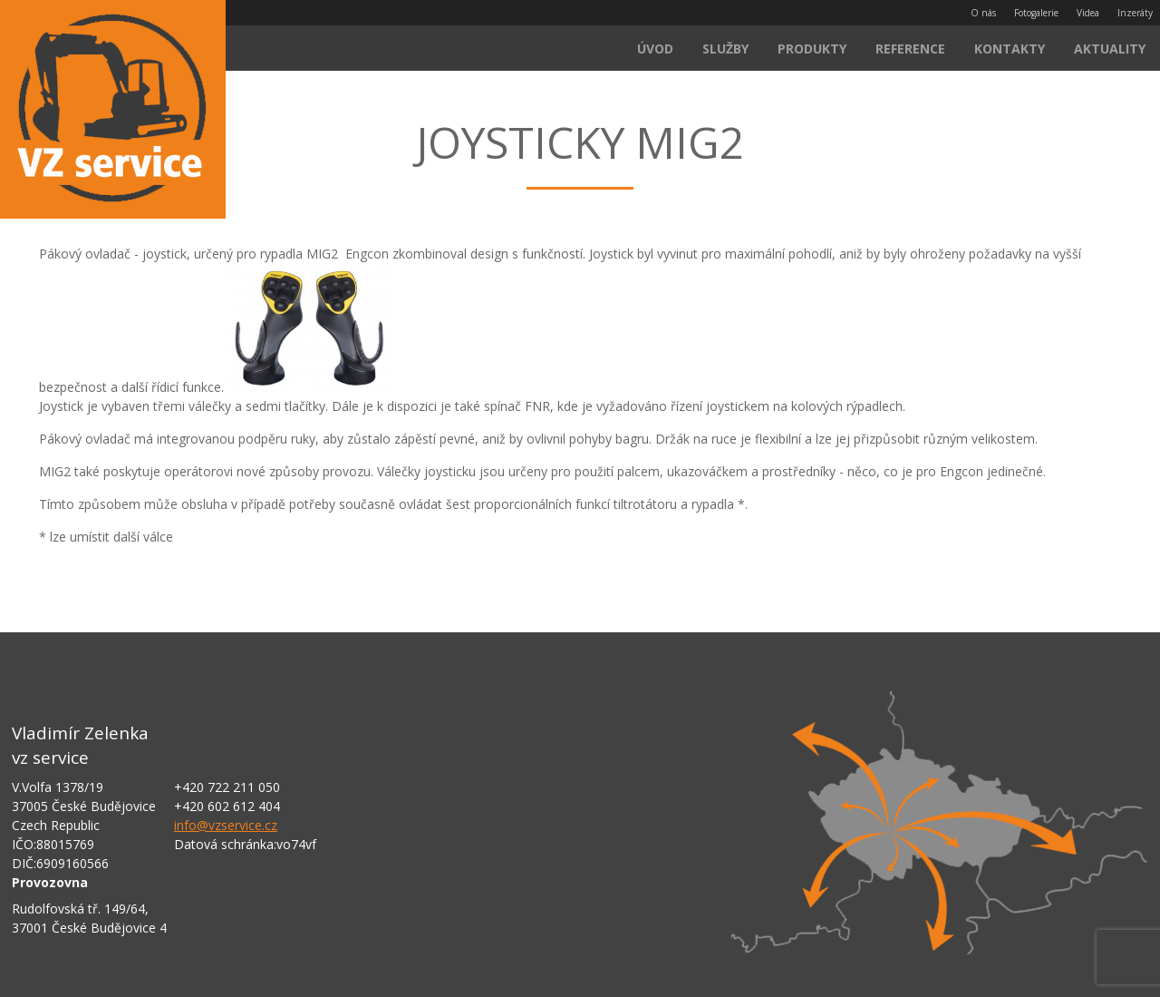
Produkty (812, 48)
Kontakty (1009, 48)
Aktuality (1110, 48)
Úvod (655, 48)
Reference (910, 48)
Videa (1088, 12)
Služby (725, 48)
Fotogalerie (1036, 12)
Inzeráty (1135, 12)
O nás (983, 12)
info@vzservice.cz (225, 825)
